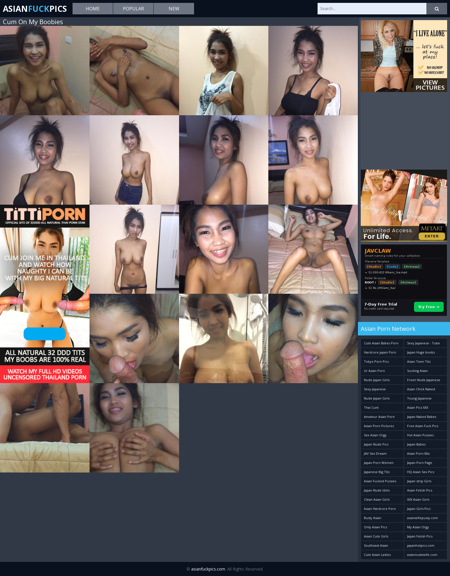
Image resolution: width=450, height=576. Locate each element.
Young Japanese (419, 398)
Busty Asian (372, 518)
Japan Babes (416, 444)
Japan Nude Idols (377, 490)
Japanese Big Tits (377, 472)
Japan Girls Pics (418, 508)
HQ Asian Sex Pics (420, 472)
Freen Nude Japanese (423, 380)
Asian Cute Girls (376, 536)
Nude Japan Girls (377, 380)
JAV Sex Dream (375, 453)
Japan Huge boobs (421, 352)
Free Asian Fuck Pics (422, 426)
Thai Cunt (371, 407)
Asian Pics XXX (417, 407)
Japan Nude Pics (376, 444)
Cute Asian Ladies (377, 554)
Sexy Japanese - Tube (423, 343)
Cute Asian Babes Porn (381, 343)
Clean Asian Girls (377, 499)
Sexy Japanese (375, 389)
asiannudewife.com (422, 554)
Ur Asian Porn (374, 370)
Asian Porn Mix (418, 453)
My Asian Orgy (418, 527)
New (174, 8)
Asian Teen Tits (418, 361)
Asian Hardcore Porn (380, 508)
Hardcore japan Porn (380, 352)
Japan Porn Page (419, 462)
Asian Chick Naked (421, 389)
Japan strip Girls (419, 481)
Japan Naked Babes (421, 416)
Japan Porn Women (379, 462)
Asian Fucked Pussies (380, 481)
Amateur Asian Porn (379, 416)
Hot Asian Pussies (420, 435)
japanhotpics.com (420, 545)
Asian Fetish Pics (419, 490)
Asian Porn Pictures (379, 426)
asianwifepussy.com (422, 518)
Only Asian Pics (375, 527)
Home (93, 8)
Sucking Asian (417, 370)
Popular (133, 8)
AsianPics (35, 8)
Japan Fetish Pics (419, 536)
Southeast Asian (376, 545)
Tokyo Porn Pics (376, 361)
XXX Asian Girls (418, 499)
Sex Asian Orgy (375, 435)
